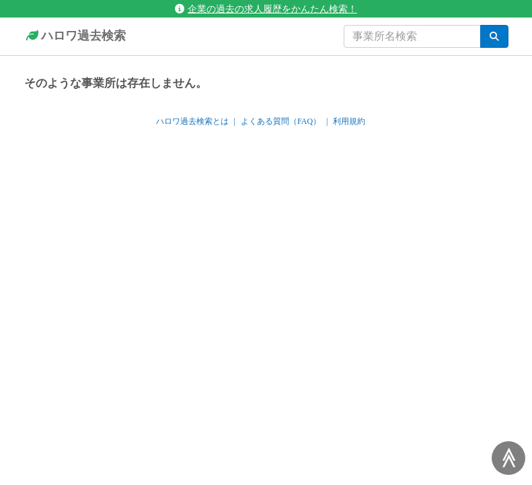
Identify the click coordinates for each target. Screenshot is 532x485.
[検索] (494, 36)
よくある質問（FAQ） (281, 121)
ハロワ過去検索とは (192, 121)
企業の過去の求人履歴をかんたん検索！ (266, 8)
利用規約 (349, 121)
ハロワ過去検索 (75, 36)
